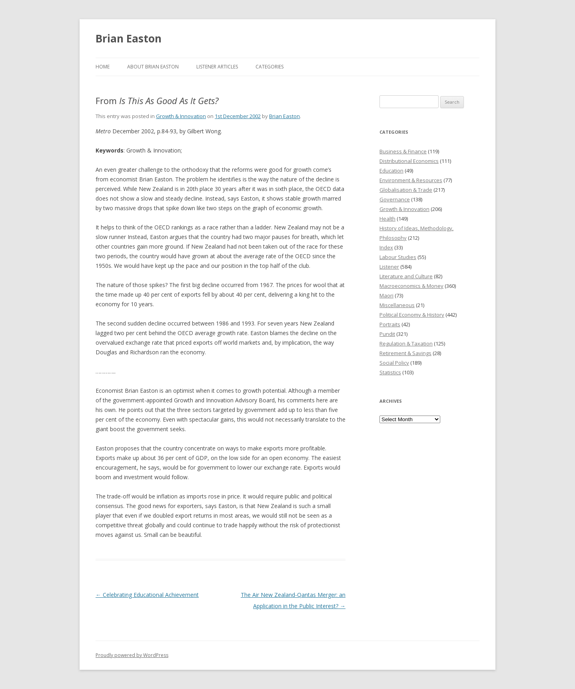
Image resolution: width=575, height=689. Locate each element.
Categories (270, 66)
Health (387, 218)
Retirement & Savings (405, 353)
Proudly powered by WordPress (132, 655)
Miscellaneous (397, 305)
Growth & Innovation (181, 116)
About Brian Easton (153, 66)
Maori (386, 295)
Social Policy (394, 362)
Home (103, 66)
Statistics (390, 372)
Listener (389, 266)
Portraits (389, 324)
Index (386, 247)
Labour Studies (397, 257)
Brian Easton (129, 38)
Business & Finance (403, 151)
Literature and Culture (406, 276)
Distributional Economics (409, 161)
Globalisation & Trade (405, 189)
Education (391, 170)
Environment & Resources (410, 180)
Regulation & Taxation (406, 343)
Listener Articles (217, 66)
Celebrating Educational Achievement (147, 595)
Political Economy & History (411, 314)
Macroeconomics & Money (411, 285)
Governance (394, 199)
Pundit (387, 333)
